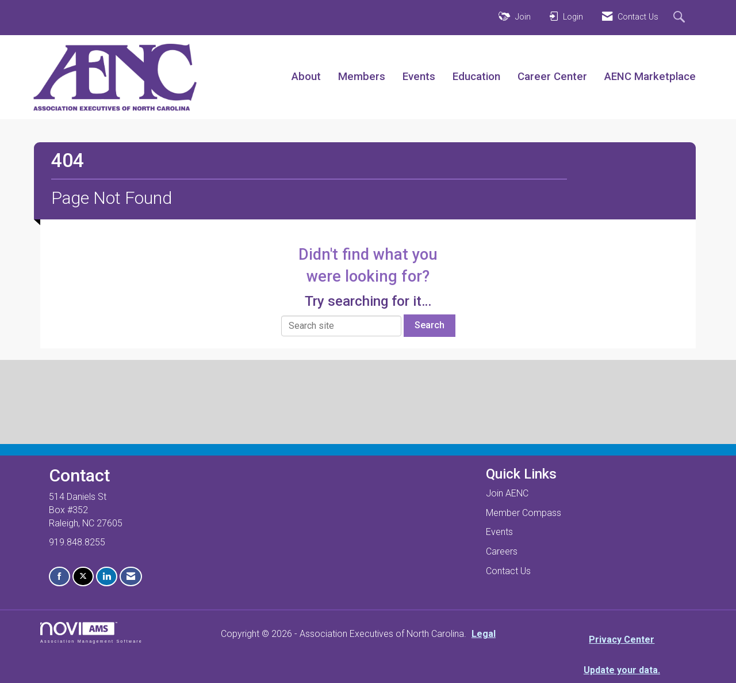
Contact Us (508, 571)
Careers (502, 551)
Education (476, 76)
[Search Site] (680, 17)
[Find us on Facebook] (59, 577)
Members (361, 76)
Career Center (552, 76)
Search (429, 325)
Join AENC (507, 493)
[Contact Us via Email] (131, 577)
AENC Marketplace (650, 76)
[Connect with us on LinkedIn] (106, 577)
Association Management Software (91, 632)
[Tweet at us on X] (83, 577)
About (306, 76)
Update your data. (622, 670)
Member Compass (523, 512)
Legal (483, 633)
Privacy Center (621, 639)
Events (418, 76)
